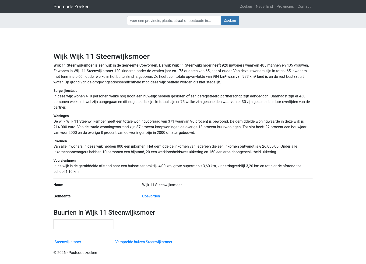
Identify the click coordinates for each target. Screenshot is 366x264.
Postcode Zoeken (71, 6)
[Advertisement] (183, 39)
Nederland (264, 6)
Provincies (285, 6)
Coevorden (151, 196)
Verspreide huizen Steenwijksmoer (143, 242)
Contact (304, 6)
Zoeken (246, 6)
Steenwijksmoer (68, 242)
